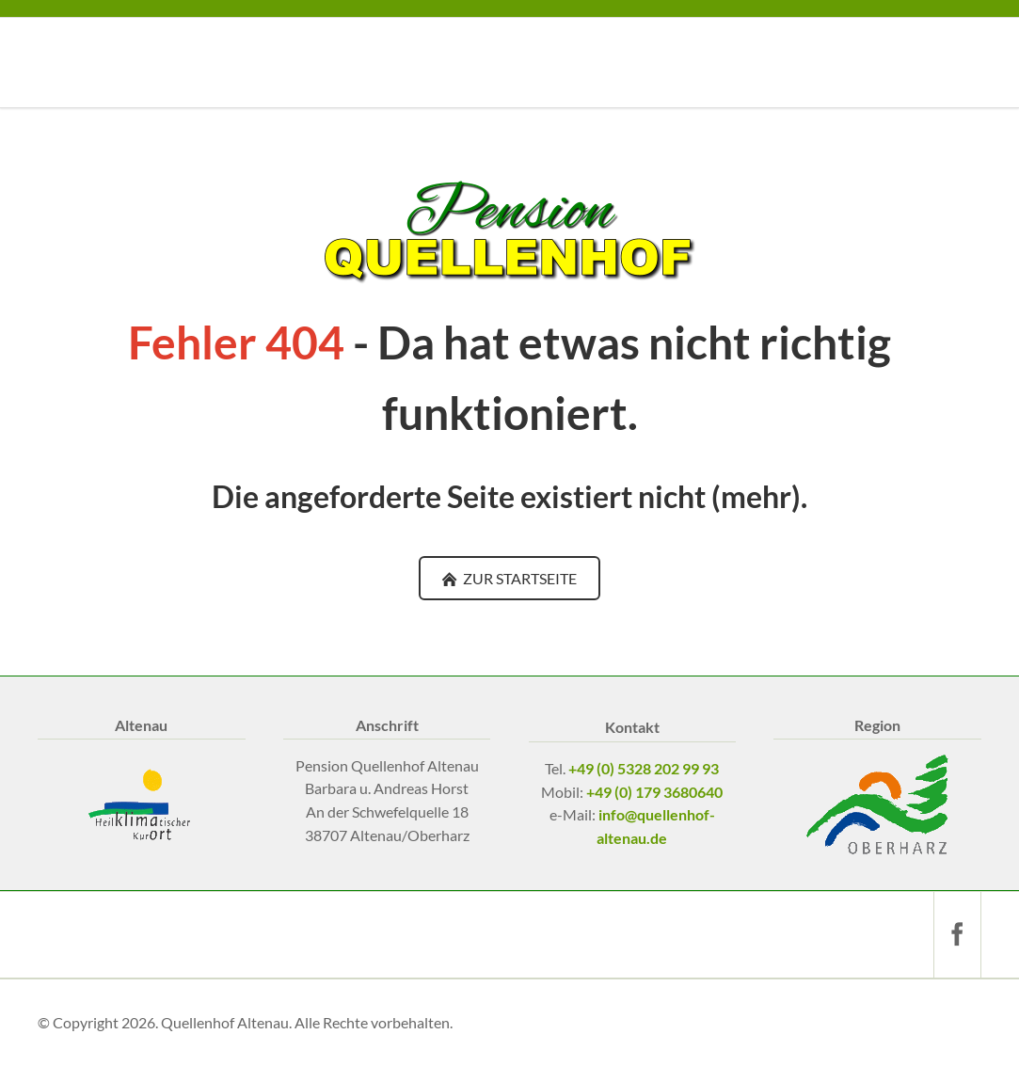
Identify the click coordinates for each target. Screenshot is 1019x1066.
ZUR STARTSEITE (518, 578)
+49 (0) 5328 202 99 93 (643, 768)
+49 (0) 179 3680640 (654, 792)
